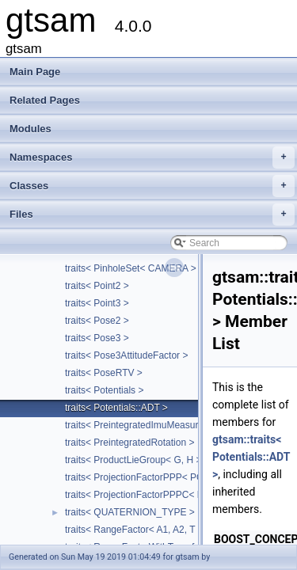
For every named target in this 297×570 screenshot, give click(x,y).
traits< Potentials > (104, 390)
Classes (152, 186)
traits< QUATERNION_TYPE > (130, 512)
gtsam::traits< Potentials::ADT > (251, 457)
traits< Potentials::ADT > (116, 407)
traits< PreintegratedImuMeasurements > (151, 425)
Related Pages (45, 100)
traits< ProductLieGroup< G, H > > (137, 460)
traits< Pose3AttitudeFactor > (126, 355)
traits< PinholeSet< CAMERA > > (134, 268)
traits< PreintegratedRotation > (129, 442)
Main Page (35, 72)
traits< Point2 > (97, 285)
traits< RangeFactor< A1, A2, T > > (138, 529)
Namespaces (152, 157)
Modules (30, 129)
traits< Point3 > (97, 303)
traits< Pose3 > (97, 338)
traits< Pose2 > (97, 320)
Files (152, 214)
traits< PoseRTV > (104, 372)
